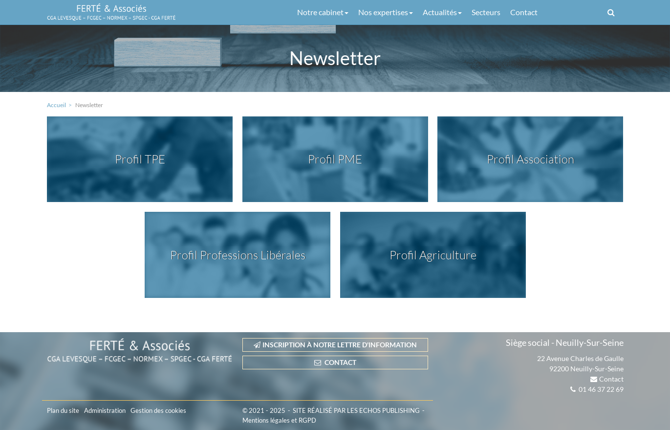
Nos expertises (385, 12)
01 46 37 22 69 (601, 389)
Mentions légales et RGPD (279, 420)
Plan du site (63, 410)
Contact (524, 12)
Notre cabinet (322, 12)
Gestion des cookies (158, 410)
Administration (105, 410)
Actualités (442, 12)
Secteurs (486, 12)
